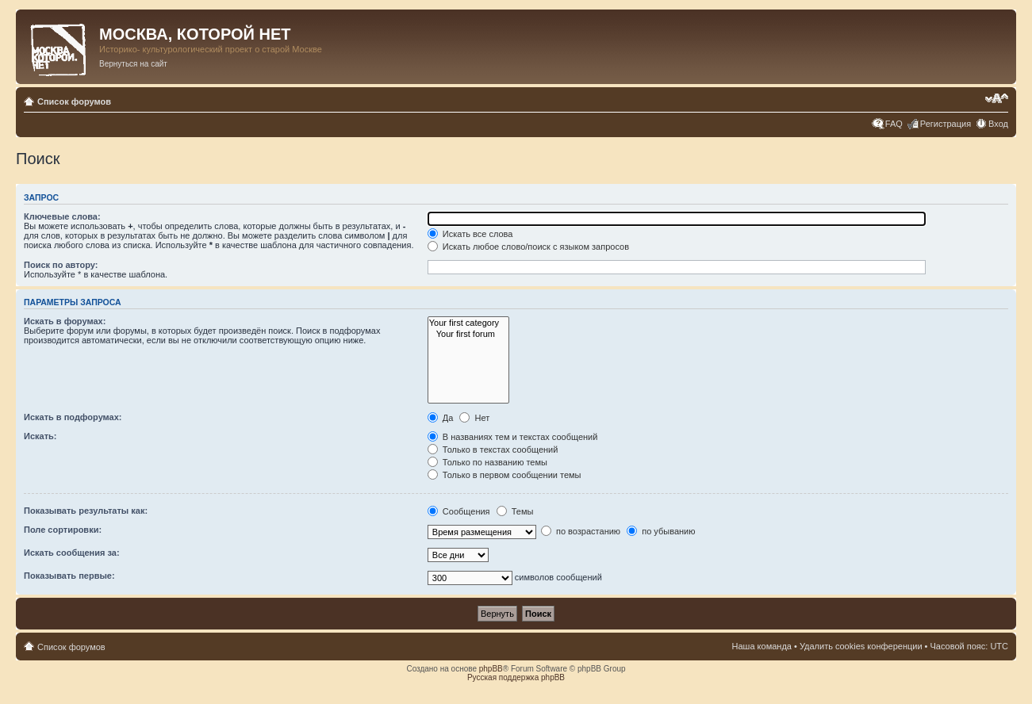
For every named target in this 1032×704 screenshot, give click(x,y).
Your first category (468, 323)
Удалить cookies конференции (861, 646)
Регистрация (945, 123)
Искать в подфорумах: (73, 417)
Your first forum (468, 334)
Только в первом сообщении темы (504, 475)
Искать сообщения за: (72, 552)
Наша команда (762, 646)
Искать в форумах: (65, 321)
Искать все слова (470, 234)
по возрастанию (580, 531)
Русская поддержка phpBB (516, 677)
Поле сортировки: (63, 529)
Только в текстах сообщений (493, 449)
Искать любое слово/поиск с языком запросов (528, 246)
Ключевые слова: (62, 216)
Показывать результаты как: (86, 510)
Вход (998, 123)
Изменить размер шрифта (996, 98)
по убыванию (661, 531)
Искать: (40, 436)
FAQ (894, 123)
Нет (474, 418)
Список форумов (74, 101)
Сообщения (459, 511)
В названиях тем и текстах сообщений (513, 437)
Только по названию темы (487, 462)
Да (441, 418)
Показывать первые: (69, 575)
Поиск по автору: (61, 265)
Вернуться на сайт (133, 63)
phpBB (491, 668)
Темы (515, 511)
